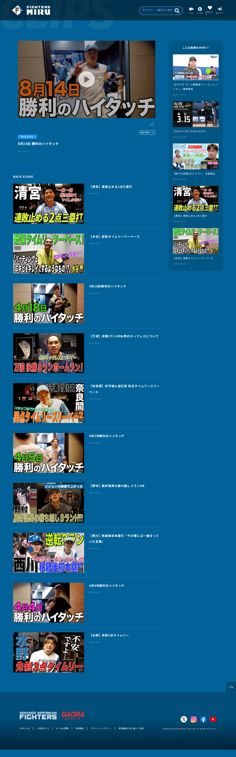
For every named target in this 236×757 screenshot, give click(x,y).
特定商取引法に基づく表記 (131, 728)
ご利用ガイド (42, 728)
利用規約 (80, 728)
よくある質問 (62, 728)
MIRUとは (25, 728)
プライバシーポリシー (101, 728)
